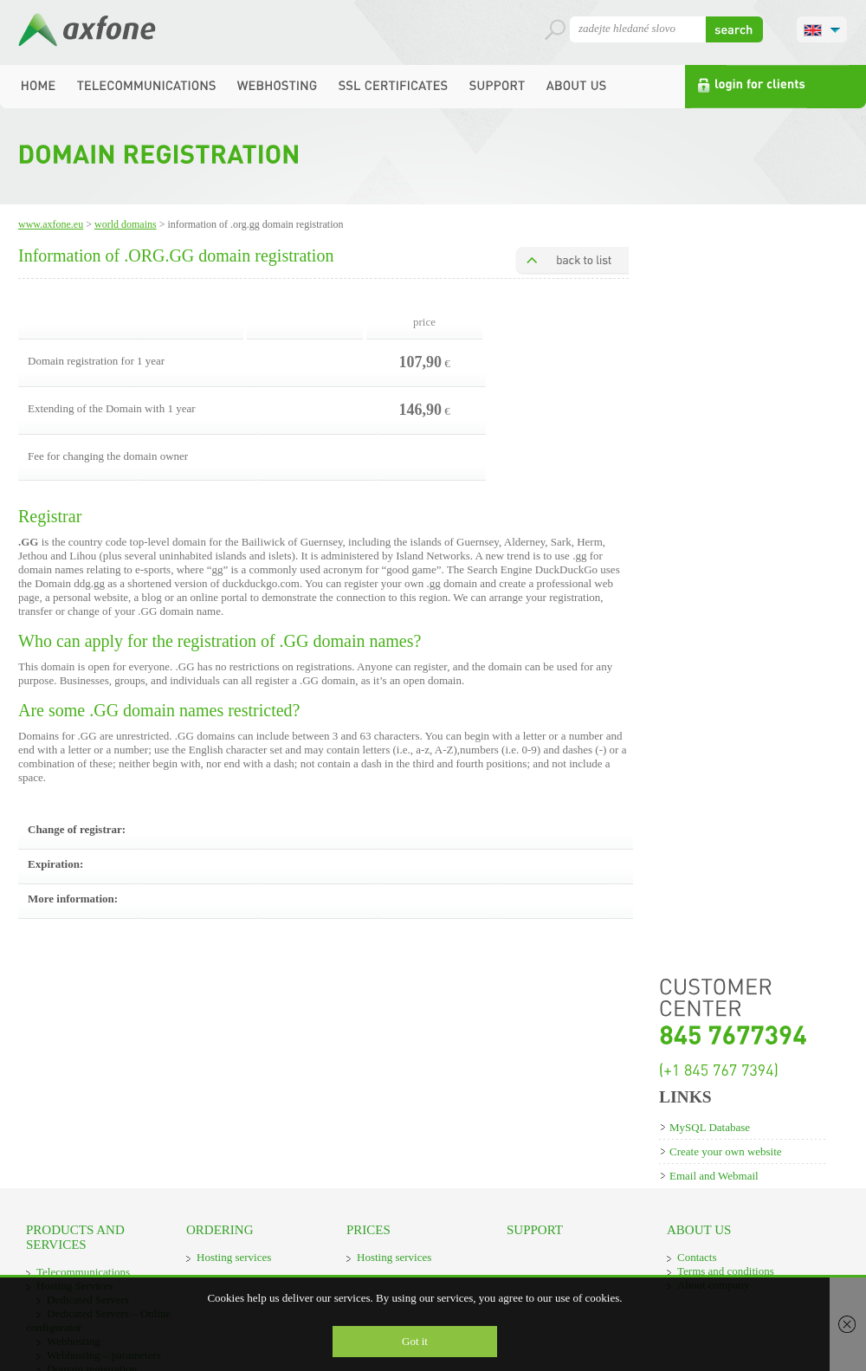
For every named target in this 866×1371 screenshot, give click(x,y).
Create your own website (725, 1151)
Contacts (697, 1257)
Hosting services (234, 1257)
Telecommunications (83, 1271)
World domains (125, 224)
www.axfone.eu (50, 224)
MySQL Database (709, 1127)
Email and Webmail (714, 1175)
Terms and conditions (725, 1270)
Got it (415, 1341)
